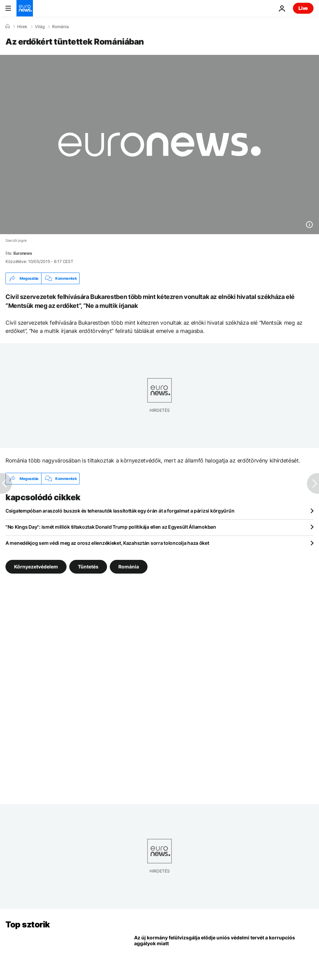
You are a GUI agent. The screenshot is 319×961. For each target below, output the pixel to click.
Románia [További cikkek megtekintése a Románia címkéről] (128, 566)
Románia (60, 27)
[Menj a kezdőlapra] (24, 8)
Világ (40, 27)
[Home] (7, 26)
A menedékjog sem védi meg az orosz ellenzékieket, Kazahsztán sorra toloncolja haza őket (107, 543)
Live (303, 8)
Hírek (22, 27)
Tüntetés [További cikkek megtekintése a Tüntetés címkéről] (88, 566)
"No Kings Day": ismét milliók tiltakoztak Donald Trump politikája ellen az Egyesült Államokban (110, 527)
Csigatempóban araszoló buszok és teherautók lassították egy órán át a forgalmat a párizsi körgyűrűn (119, 511)
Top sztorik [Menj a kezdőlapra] (27, 924)
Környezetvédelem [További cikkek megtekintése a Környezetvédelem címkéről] (36, 566)
